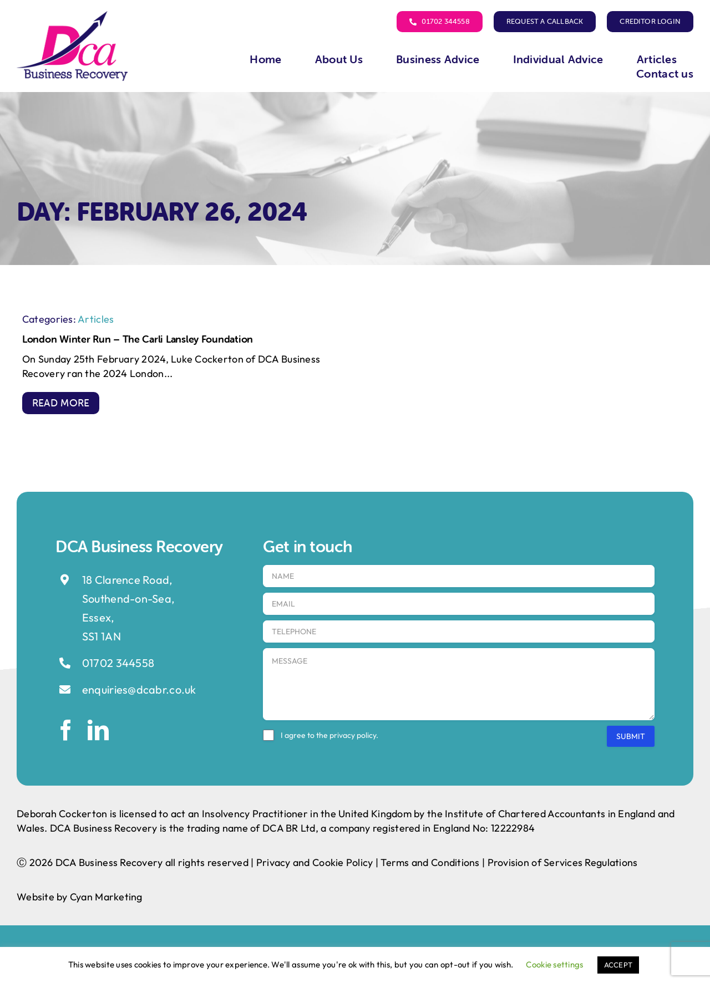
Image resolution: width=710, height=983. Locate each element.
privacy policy (352, 735)
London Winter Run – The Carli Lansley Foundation (137, 339)
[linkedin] (98, 730)
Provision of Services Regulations (563, 862)
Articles (96, 319)
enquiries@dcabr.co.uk (139, 689)
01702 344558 (118, 663)
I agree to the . (329, 735)
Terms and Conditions (430, 862)
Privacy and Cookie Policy (314, 862)
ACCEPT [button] (618, 964)
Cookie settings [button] (554, 964)
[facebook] (66, 730)
